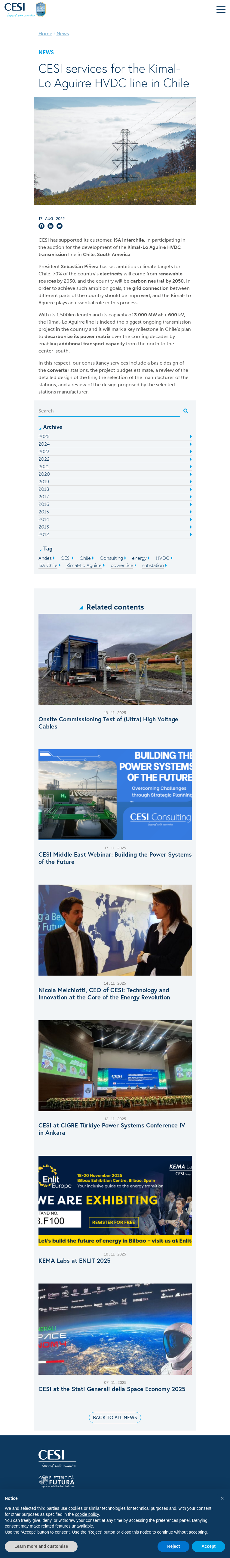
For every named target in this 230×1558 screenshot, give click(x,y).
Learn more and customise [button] (41, 1546)
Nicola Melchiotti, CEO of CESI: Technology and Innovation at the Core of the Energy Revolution (104, 993)
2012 (43, 534)
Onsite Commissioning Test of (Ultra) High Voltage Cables (108, 723)
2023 (44, 451)
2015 (43, 512)
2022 (44, 459)
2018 (43, 489)
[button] (222, 1498)
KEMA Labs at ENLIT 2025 (74, 1260)
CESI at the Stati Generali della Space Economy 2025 (112, 1389)
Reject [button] (173, 1546)
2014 (43, 519)
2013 (43, 527)
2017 (43, 497)
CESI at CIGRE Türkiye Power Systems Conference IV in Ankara (111, 1129)
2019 (43, 481)
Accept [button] (208, 1546)
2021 (43, 466)
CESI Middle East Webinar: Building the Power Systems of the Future (115, 858)
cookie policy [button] (87, 1514)
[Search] (109, 411)
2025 (44, 436)
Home (45, 33)
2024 (44, 444)
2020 (44, 474)
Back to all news (115, 1417)
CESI (44, 240)
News (63, 33)
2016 (43, 504)
